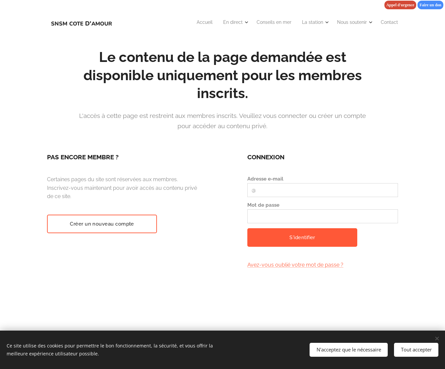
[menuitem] (336, 23)
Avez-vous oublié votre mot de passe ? (295, 265)
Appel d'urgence (400, 5)
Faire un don (430, 5)
